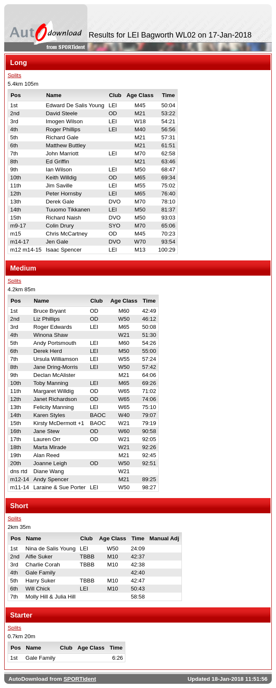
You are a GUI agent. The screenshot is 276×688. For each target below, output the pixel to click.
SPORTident (79, 679)
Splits (14, 75)
